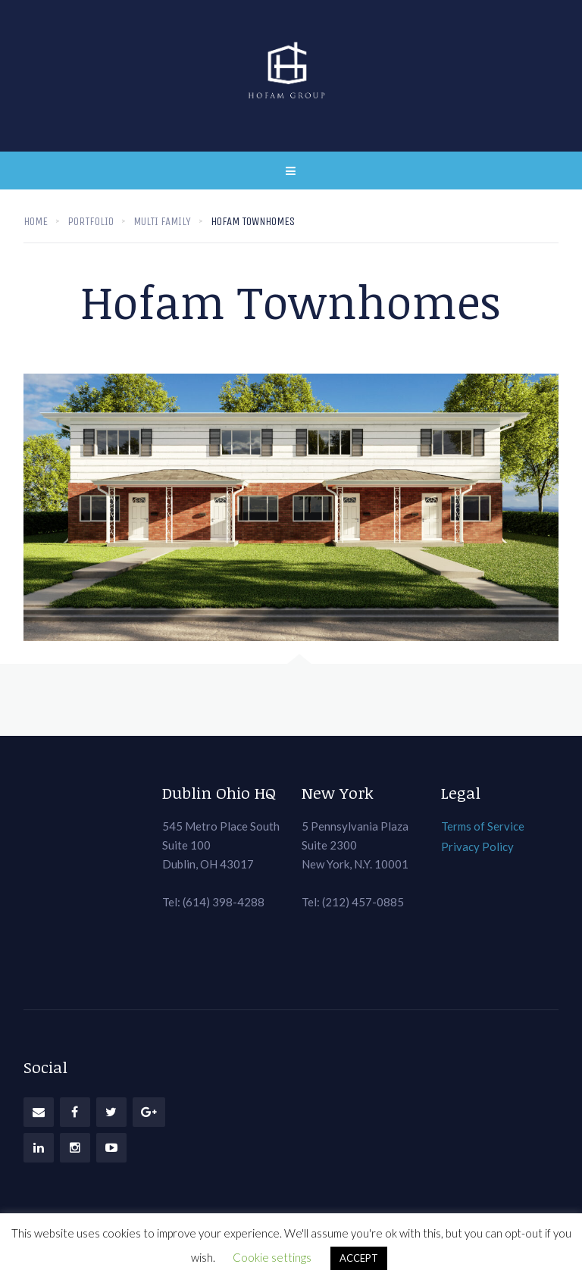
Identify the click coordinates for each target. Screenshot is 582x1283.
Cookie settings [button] (272, 1257)
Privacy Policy (477, 846)
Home (35, 221)
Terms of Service (482, 826)
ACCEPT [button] (359, 1258)
